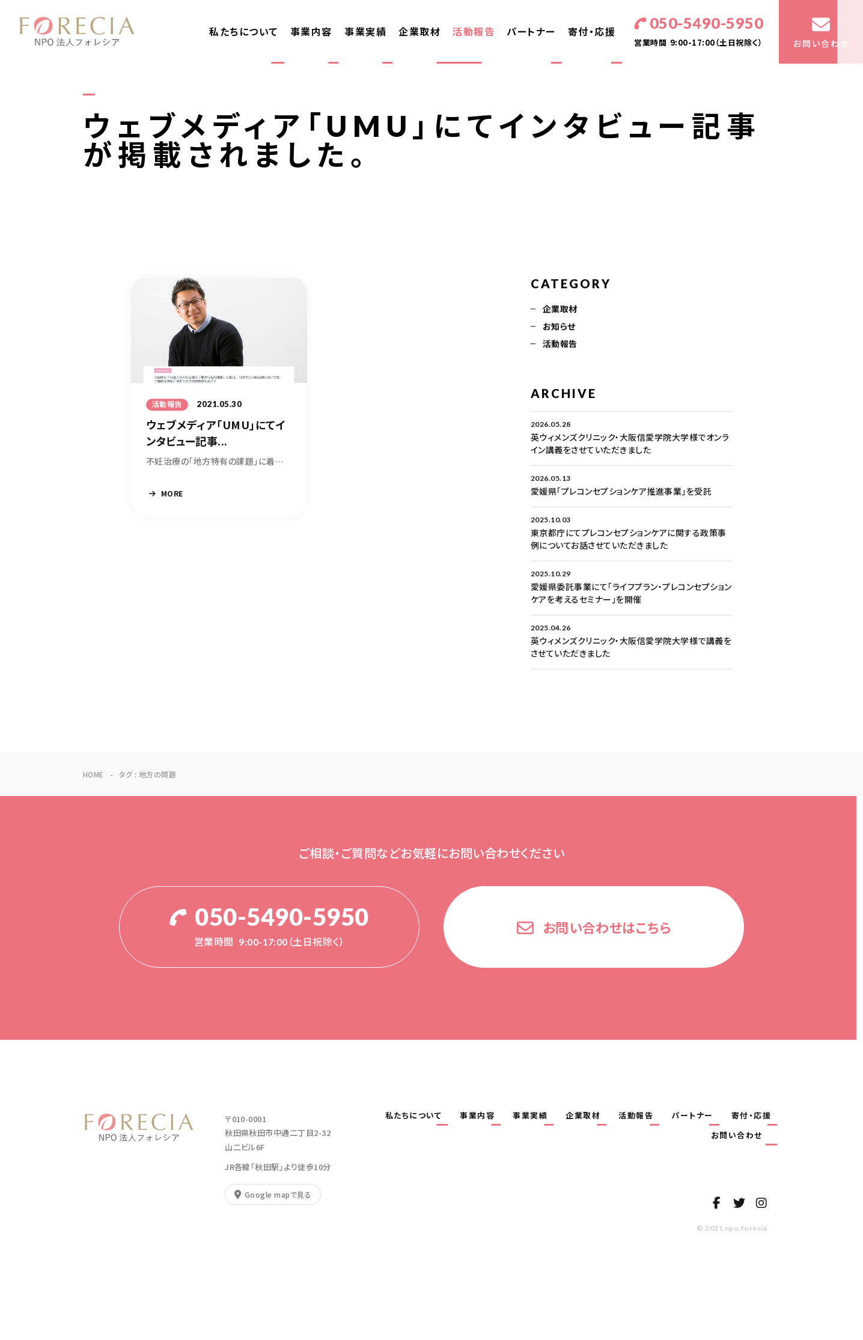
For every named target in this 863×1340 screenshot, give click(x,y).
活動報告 (474, 31)
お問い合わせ (741, 1135)
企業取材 (419, 31)
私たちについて (243, 31)
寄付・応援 (592, 31)
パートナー (531, 31)
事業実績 (365, 31)
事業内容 (311, 31)
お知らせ (559, 328)
